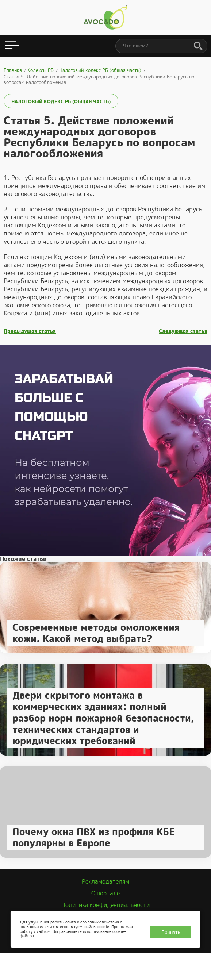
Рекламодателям (105, 881)
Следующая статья (183, 331)
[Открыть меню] (12, 46)
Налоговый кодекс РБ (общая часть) (61, 101)
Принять (170, 932)
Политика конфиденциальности (105, 905)
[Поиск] (198, 46)
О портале (105, 893)
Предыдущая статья (30, 331)
